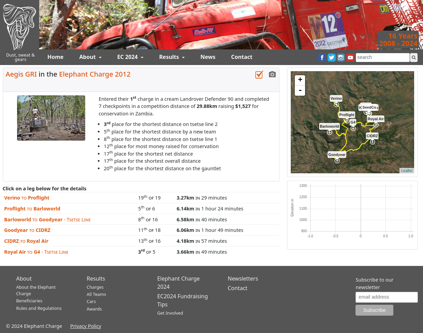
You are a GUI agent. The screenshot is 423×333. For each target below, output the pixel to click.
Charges (95, 287)
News (207, 57)
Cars (91, 301)
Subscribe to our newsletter (374, 283)
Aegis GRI (21, 74)
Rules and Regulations (39, 308)
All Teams (96, 294)
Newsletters (243, 278)
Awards (94, 309)
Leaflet (406, 171)
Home (55, 57)
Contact (241, 57)
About (88, 57)
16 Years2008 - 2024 (398, 39)
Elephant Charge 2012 (95, 74)
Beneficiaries (29, 301)
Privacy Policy (85, 326)
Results (169, 57)
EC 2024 (128, 57)
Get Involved (170, 313)
